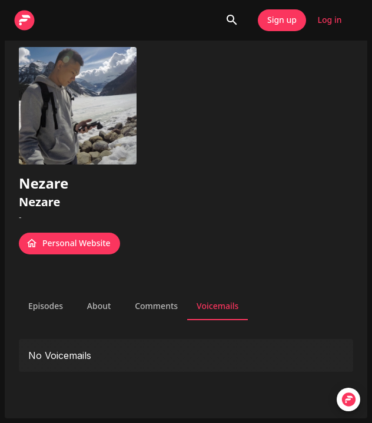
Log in (329, 20)
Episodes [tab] (45, 306)
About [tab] (98, 306)
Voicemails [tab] (217, 306)
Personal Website (69, 243)
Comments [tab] (156, 306)
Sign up (282, 20)
